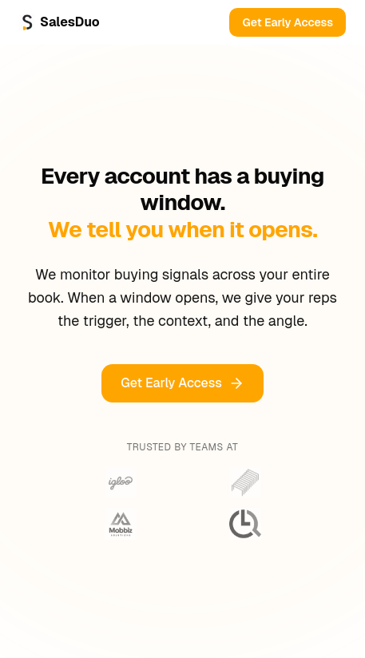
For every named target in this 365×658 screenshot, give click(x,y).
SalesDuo (59, 22)
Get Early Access (287, 22)
